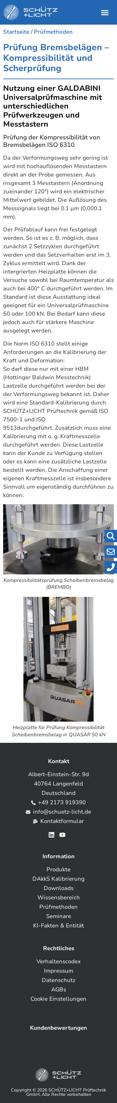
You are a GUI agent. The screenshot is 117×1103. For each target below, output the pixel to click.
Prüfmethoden (53, 32)
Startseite (16, 32)
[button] (105, 12)
